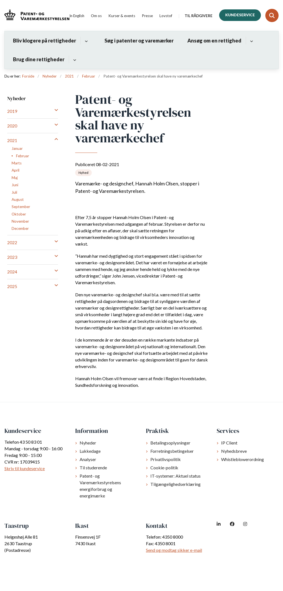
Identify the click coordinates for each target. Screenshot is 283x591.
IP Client (229, 442)
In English (76, 16)
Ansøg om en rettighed (214, 41)
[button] (55, 110)
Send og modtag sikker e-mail (174, 550)
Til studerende (93, 467)
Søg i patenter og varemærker (139, 41)
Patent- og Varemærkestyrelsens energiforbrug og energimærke (100, 485)
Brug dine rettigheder (38, 59)
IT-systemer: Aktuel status (175, 475)
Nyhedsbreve (234, 451)
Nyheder (88, 442)
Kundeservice (240, 15)
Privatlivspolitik (165, 459)
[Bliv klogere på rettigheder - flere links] (85, 40)
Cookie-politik (164, 467)
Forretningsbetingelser (172, 451)
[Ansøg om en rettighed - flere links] (251, 40)
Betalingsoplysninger (170, 442)
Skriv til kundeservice (24, 468)
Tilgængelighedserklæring (175, 484)
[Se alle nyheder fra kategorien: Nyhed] (83, 172)
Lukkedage (90, 451)
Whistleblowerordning (242, 459)
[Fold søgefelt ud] (272, 15)
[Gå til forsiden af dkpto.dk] (34, 15)
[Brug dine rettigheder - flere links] (74, 59)
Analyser (88, 459)
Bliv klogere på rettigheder (44, 41)
